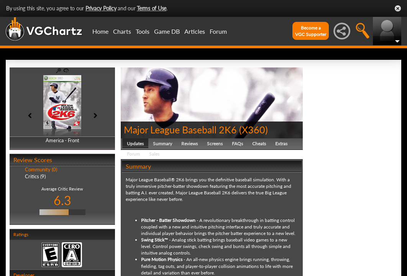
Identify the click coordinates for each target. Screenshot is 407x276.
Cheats (259, 143)
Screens (215, 143)
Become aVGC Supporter (310, 31)
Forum (218, 31)
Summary (162, 143)
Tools (142, 31)
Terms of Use (151, 8)
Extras (281, 143)
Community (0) (41, 169)
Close (398, 8)
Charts (122, 31)
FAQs (237, 143)
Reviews (189, 143)
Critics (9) (35, 176)
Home (100, 31)
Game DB (167, 31)
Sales (154, 154)
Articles (194, 31)
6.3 (62, 200)
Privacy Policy (101, 8)
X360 (253, 129)
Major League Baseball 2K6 (180, 129)
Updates (135, 143)
